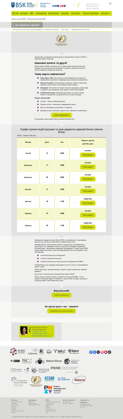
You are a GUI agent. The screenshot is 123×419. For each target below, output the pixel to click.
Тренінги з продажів (68, 403)
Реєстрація (64, 29)
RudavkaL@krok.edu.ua (41, 336)
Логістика (82, 407)
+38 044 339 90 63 (92, 6)
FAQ (47, 412)
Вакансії (13, 412)
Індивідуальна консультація (80, 29)
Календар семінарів (85, 404)
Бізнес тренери (33, 403)
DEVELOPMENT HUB (34, 405)
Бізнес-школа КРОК (16, 402)
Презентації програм (51, 411)
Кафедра (31, 402)
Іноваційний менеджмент (86, 405)
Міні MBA (48, 408)
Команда (13, 408)
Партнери (13, 409)
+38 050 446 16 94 (39, 334)
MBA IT (47, 406)
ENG (110, 5)
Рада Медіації (15, 405)
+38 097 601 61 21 (92, 4)
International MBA (50, 409)
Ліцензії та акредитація (17, 411)
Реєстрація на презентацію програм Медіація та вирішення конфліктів (36, 29)
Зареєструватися (61, 295)
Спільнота (14, 406)
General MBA (49, 405)
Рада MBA (14, 403)
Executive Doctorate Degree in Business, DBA (53, 402)
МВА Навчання (67, 402)
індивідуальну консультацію (61, 311)
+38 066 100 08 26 (92, 8)
